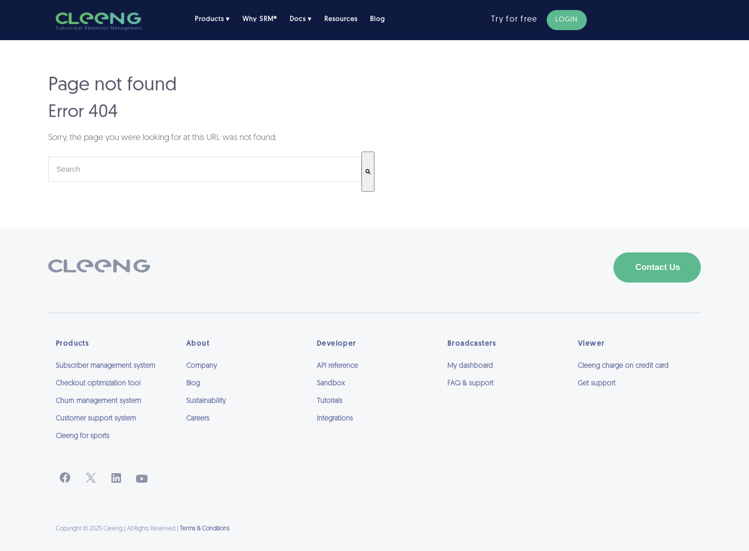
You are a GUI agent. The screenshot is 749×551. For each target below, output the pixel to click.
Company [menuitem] (201, 366)
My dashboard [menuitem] (470, 366)
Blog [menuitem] (377, 19)
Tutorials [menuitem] (329, 401)
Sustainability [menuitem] (206, 401)
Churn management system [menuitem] (98, 401)
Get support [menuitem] (596, 383)
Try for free (514, 20)
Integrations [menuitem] (335, 419)
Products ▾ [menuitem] (212, 19)
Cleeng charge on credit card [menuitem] (623, 366)
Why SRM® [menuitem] (259, 19)
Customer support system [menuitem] (96, 419)
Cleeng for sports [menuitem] (82, 436)
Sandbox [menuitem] (331, 383)
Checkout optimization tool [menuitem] (98, 383)
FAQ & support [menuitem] (470, 383)
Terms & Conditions (204, 529)
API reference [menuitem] (337, 366)
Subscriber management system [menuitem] (105, 366)
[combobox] (204, 169)
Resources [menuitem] (340, 19)
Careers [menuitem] (197, 419)
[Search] (367, 172)
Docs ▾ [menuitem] (301, 19)
